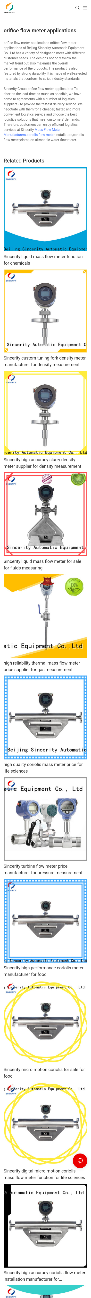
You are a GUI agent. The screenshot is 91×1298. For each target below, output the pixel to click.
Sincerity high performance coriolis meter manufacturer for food (43, 971)
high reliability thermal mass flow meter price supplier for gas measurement (42, 666)
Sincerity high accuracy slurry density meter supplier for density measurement (42, 463)
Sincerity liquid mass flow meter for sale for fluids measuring (42, 564)
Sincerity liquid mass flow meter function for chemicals (43, 260)
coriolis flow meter (41, 135)
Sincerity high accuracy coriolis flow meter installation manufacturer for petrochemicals (44, 1276)
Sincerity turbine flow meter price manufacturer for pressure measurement (43, 869)
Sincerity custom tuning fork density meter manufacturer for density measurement (45, 361)
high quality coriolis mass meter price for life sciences (43, 768)
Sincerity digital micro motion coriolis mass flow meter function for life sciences (44, 1174)
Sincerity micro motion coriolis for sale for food (44, 1073)
